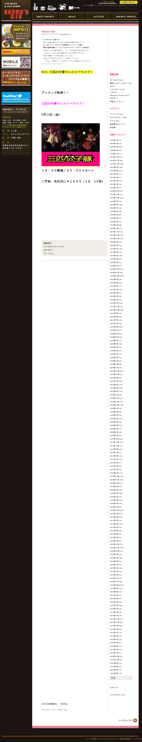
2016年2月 (114, 503)
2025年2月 (114, 184)
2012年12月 (115, 619)
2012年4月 (114, 643)
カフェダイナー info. (118, 117)
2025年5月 (114, 174)
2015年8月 (114, 517)
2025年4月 (114, 177)
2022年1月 (114, 300)
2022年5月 (114, 289)
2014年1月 (114, 578)
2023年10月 (115, 238)
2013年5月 (114, 602)
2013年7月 (114, 595)
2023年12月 (115, 232)
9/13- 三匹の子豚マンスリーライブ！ (67, 72)
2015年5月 (114, 527)
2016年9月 (114, 486)
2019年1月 (114, 395)
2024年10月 (115, 198)
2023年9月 (114, 242)
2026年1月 (114, 153)
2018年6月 (114, 418)
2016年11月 (114, 480)
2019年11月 (114, 371)
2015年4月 (114, 530)
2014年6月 (114, 561)
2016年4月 (114, 497)
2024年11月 (114, 194)
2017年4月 (114, 463)
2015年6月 (114, 524)
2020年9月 (114, 340)
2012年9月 (114, 629)
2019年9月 (114, 378)
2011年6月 (114, 666)
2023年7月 (114, 249)
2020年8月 (114, 344)
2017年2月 (114, 469)
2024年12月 (115, 191)
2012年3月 (114, 646)
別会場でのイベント (118, 124)
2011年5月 (114, 670)
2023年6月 (114, 252)
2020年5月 (114, 354)
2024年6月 (114, 211)
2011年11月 (114, 656)
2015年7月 (114, 520)
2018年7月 (114, 415)
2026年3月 (114, 147)
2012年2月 (114, 649)
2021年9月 (114, 313)
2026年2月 (114, 150)
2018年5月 (114, 422)
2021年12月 (115, 303)
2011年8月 (114, 663)
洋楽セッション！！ (118, 101)
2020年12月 (115, 334)
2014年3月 (114, 571)
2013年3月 (114, 609)
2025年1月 (114, 187)
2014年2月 (114, 575)
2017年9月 (114, 449)
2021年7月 (114, 320)
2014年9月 (114, 554)
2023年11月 (114, 235)
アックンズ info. (117, 114)
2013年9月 (114, 588)
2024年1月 (114, 228)
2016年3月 (114, 500)
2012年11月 (114, 622)
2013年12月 (115, 581)
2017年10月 (115, 446)
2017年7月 (114, 452)
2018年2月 (114, 432)
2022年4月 (114, 293)
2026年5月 (114, 140)
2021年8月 (114, 317)
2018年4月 (114, 425)
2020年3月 (114, 361)
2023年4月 (114, 255)
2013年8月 (114, 592)
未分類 (112, 127)
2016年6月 (114, 493)
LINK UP (114, 687)
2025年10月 (115, 164)
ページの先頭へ (49, 704)
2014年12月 (115, 544)
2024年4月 (114, 218)
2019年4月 (114, 388)
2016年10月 (115, 483)
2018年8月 (114, 412)
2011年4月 (114, 673)
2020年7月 (114, 347)
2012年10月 (115, 626)
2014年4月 (114, 568)
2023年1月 (114, 266)
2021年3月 (114, 327)
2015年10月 (115, 513)
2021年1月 (114, 330)
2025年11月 (114, 160)
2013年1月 (114, 615)
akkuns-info (48, 31)
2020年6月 (114, 351)
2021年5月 (114, 323)
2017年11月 (114, 442)
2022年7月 (114, 286)
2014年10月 (115, 551)
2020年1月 (114, 368)
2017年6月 (114, 456)
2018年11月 (114, 402)
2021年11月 (114, 306)
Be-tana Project (117, 80)
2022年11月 (114, 272)
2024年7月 (114, 208)
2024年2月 (114, 225)
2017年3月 (114, 466)
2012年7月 (114, 632)
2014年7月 (114, 558)
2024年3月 (114, 221)
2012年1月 (114, 653)
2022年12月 (115, 269)
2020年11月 (114, 337)
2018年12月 (115, 398)
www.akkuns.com (117, 695)
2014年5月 (114, 564)
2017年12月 (115, 439)
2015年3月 (114, 534)
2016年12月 (115, 476)
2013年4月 (114, 605)
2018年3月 (114, 429)
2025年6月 (114, 170)
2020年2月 (114, 364)
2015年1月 (114, 541)
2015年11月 (114, 510)
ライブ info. (49, 253)
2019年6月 (114, 385)
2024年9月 (114, 201)
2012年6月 (114, 636)
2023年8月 (114, 245)
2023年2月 (114, 262)
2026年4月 (114, 143)
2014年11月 (114, 547)
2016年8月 (114, 490)
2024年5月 (114, 215)
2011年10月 (114, 660)
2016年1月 (114, 507)
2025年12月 (115, 157)
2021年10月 (115, 310)
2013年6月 (114, 598)
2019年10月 (115, 374)
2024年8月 (114, 204)
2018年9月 (114, 408)
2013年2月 (114, 612)
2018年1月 (114, 435)
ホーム (64, 704)
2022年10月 (115, 276)
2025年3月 (114, 181)
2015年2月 (114, 537)
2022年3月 (114, 296)
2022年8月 (114, 283)
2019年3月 (114, 391)
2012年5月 (114, 639)
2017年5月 (114, 459)
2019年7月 (114, 381)
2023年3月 (114, 259)
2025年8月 (114, 167)
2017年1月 (114, 473)
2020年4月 (114, 357)
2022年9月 (114, 279)
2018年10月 (115, 405)
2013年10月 (115, 585)
